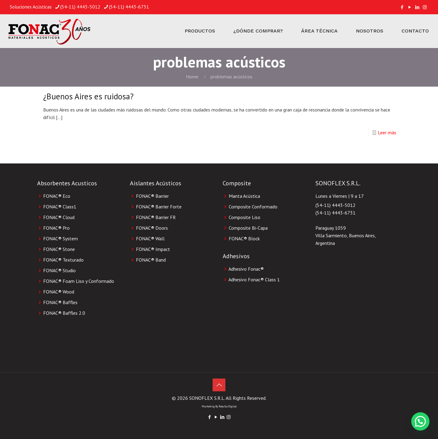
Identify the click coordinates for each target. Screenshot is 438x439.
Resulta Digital (228, 406)
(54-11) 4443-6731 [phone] (129, 7)
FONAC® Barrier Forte (159, 207)
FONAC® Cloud (59, 217)
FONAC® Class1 (59, 207)
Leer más (387, 132)
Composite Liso (244, 217)
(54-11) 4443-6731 (335, 213)
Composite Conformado (253, 207)
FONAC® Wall (150, 238)
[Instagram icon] (424, 7)
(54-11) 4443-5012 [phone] (80, 7)
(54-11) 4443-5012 (335, 205)
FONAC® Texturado (63, 260)
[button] (420, 421)
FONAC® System (60, 238)
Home (192, 77)
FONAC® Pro (56, 228)
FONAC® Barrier (152, 196)
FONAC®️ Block (244, 238)
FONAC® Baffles (60, 302)
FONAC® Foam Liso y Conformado (78, 281)
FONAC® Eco (56, 196)
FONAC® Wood (58, 292)
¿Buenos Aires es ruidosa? (88, 96)
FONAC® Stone (59, 249)
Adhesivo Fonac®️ (246, 269)
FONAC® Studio (59, 270)
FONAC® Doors (152, 228)
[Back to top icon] (219, 385)
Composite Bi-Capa (248, 228)
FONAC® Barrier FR (156, 217)
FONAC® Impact (153, 249)
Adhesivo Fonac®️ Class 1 (254, 279)
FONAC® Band (151, 260)
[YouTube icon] (409, 7)
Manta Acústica (244, 196)
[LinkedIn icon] (417, 7)
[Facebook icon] (402, 7)
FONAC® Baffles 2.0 (64, 313)
